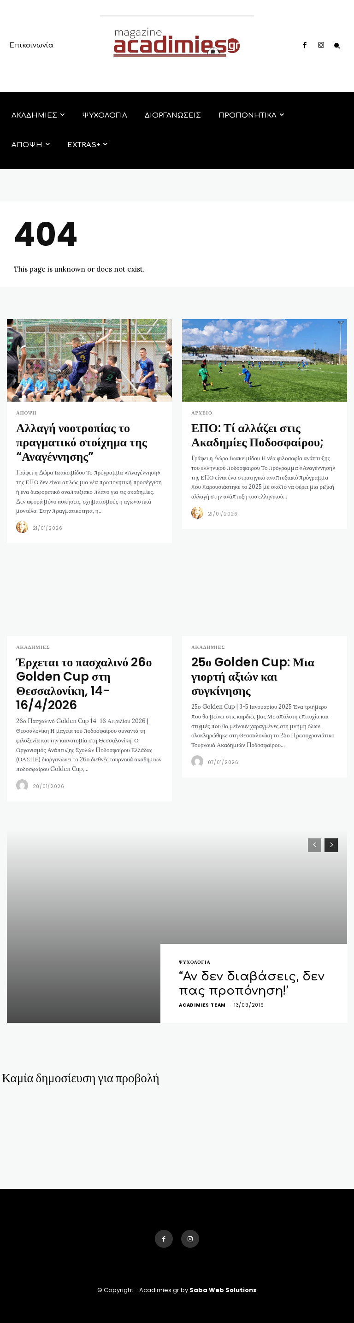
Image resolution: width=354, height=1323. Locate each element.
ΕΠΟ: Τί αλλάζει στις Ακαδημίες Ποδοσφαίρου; (262, 431)
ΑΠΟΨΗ (25, 413)
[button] (337, 46)
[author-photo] (23, 520)
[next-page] (331, 816)
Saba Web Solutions (223, 1260)
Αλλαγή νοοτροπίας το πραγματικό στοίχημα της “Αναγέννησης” (71, 437)
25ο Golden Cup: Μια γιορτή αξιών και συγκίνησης (259, 658)
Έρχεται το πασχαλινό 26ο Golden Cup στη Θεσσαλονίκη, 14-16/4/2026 (88, 664)
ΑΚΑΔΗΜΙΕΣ (32, 640)
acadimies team (202, 975)
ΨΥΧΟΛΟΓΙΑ (194, 937)
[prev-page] (314, 816)
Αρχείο (201, 413)
